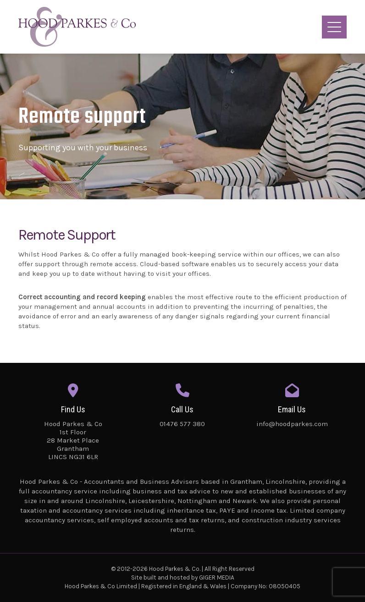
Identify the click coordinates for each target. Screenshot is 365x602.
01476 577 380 (182, 424)
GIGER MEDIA (216, 577)
